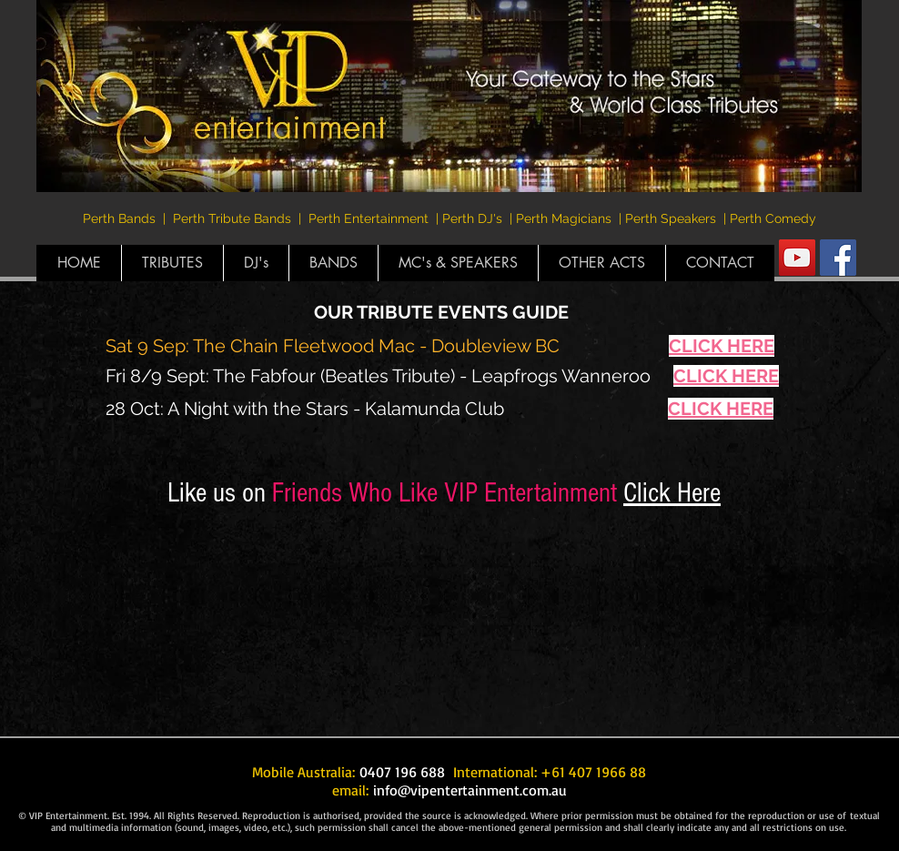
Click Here (672, 493)
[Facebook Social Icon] (838, 257)
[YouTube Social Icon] (797, 257)
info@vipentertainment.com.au (470, 790)
